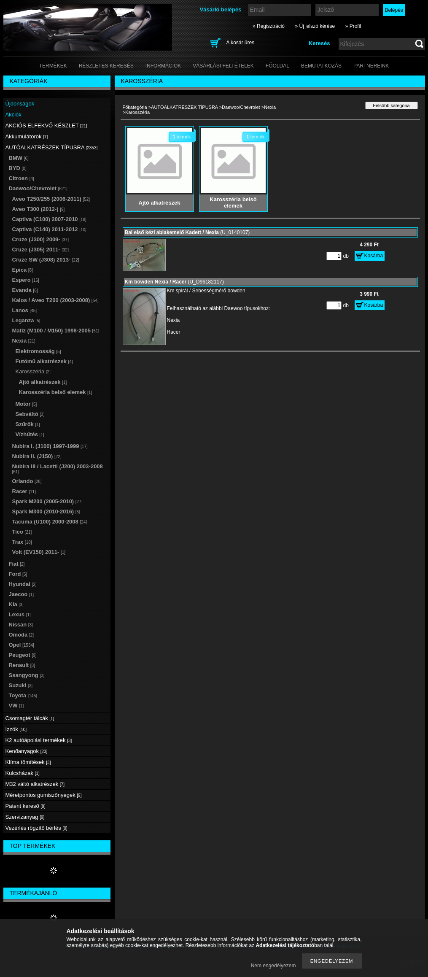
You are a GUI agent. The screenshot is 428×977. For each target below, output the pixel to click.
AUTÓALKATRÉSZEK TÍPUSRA (184, 107)
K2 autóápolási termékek (38, 740)
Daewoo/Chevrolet (241, 107)
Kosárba (373, 256)
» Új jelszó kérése (315, 26)
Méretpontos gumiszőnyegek (43, 795)
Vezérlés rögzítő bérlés (36, 828)
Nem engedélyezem (273, 966)
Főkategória (135, 107)
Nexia (270, 107)
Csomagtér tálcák (29, 718)
